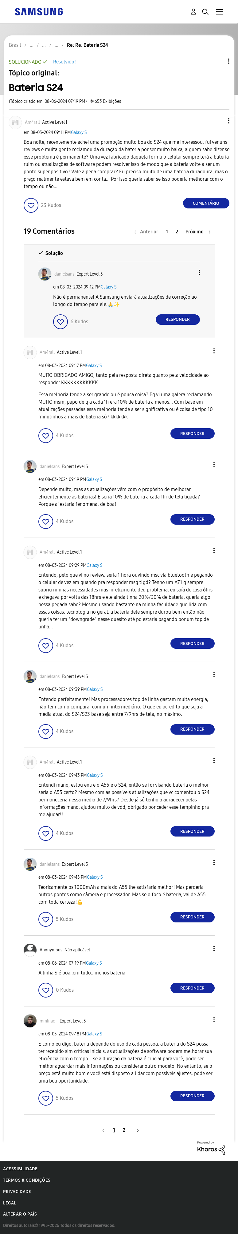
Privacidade (17, 1191)
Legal (9, 1203)
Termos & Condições (27, 1180)
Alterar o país (20, 1214)
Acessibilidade (20, 1168)
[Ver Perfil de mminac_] (48, 1021)
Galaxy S (79, 132)
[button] (218, 121)
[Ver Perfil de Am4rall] (32, 122)
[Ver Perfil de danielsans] (64, 274)
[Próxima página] (198, 231)
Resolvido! (64, 62)
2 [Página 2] (177, 232)
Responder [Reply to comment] (178, 319)
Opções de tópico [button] (218, 61)
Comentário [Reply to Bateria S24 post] (206, 203)
